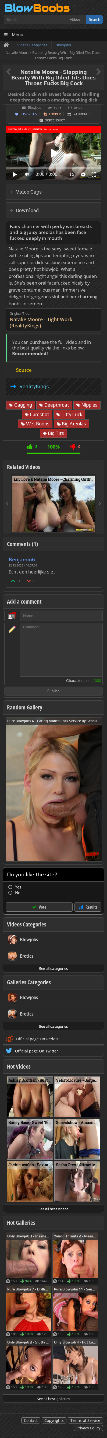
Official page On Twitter (36, 1051)
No (17, 893)
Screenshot (55, 120)
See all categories (53, 968)
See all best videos (53, 1209)
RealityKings (34, 386)
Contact (31, 1420)
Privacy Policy (88, 1427)
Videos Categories (26, 924)
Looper (55, 114)
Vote (42, 907)
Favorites (29, 114)
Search (94, 19)
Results (91, 907)
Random (80, 114)
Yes (18, 887)
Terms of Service (85, 1420)
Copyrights (54, 1420)
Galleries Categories (29, 982)
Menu (17, 34)
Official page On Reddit (37, 1038)
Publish (53, 691)
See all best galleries (53, 1399)
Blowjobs (34, 108)
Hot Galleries (21, 1222)
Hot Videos (19, 1066)
